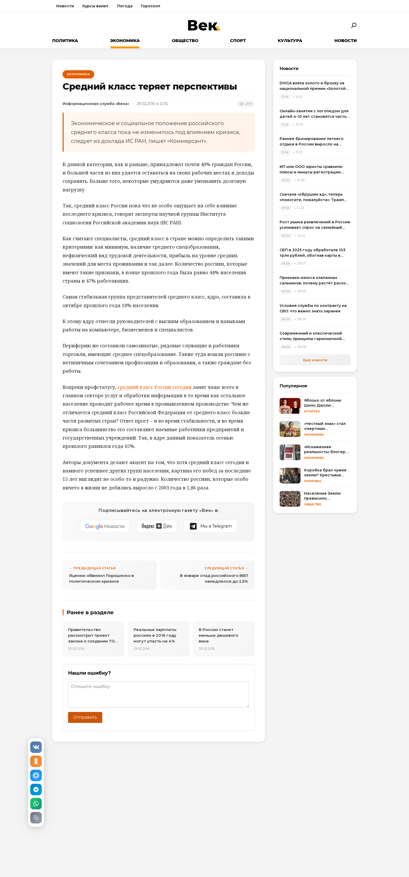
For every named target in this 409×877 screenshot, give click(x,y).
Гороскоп (150, 6)
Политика (65, 40)
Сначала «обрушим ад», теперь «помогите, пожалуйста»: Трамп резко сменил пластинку (312, 197)
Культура (290, 40)
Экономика (125, 40)
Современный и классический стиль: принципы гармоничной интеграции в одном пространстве (311, 336)
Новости (65, 6)
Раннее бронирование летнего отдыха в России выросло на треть (312, 141)
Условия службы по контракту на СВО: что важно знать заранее (313, 308)
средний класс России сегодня (154, 387)
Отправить (85, 717)
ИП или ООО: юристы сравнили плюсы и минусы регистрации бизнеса (311, 169)
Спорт (238, 40)
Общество (185, 40)
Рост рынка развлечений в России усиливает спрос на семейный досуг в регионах (315, 225)
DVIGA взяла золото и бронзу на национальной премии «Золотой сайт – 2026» (313, 86)
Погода (125, 6)
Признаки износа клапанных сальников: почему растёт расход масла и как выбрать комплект (314, 280)
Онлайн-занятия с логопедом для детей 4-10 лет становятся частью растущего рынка (315, 114)
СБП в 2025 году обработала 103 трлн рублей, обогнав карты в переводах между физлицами (312, 253)
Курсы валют (95, 6)
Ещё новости (315, 360)
